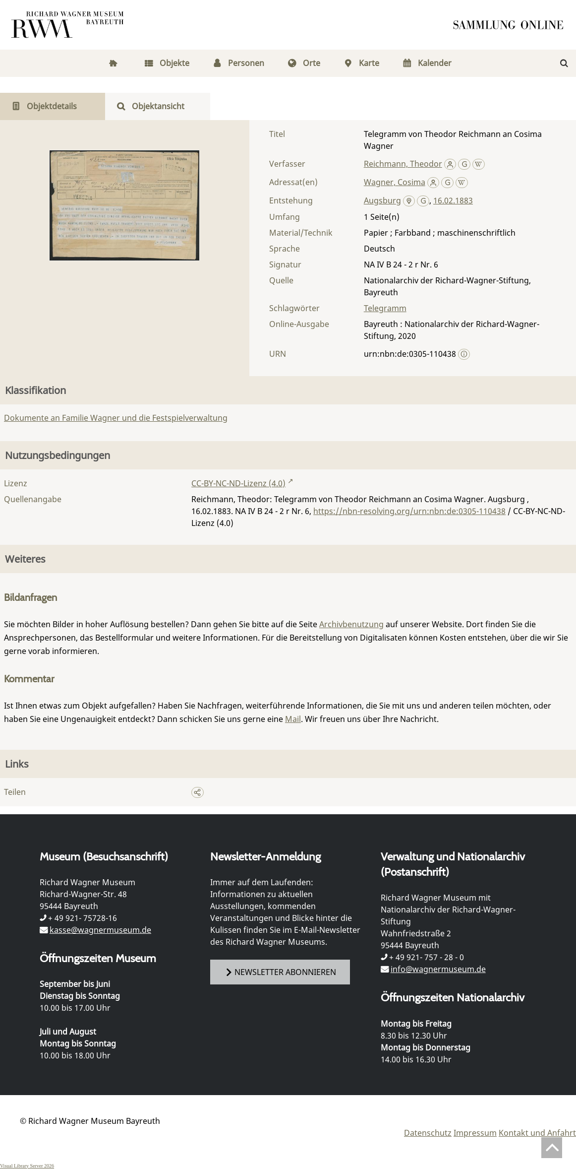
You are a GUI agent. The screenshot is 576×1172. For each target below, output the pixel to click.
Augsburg (382, 200)
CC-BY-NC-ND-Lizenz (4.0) (238, 483)
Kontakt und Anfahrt (537, 1132)
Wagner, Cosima (394, 182)
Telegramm (385, 308)
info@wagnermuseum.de (438, 969)
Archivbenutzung (351, 624)
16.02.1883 (453, 200)
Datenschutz (428, 1132)
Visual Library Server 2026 (27, 1166)
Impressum (475, 1132)
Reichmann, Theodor (403, 163)
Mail (293, 719)
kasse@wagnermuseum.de (100, 929)
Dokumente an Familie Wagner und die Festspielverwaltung (116, 417)
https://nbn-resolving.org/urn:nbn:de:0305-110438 (409, 511)
